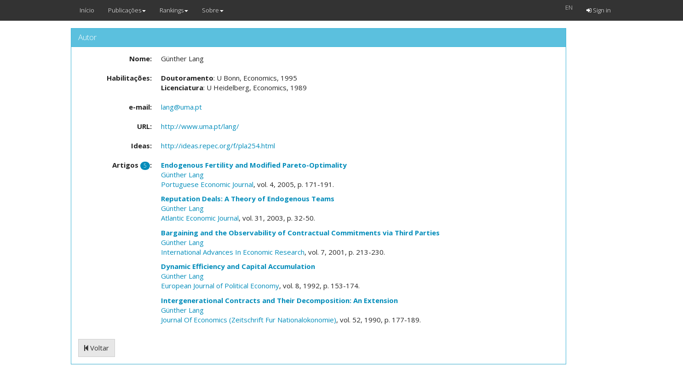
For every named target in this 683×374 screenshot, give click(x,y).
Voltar (96, 347)
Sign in (598, 10)
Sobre (213, 10)
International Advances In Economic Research (232, 252)
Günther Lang (182, 174)
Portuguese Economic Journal (207, 184)
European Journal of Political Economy (220, 285)
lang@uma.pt (181, 106)
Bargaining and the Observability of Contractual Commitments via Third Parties (300, 232)
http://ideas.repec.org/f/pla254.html (218, 145)
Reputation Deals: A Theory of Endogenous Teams (247, 198)
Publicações (127, 10)
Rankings (174, 10)
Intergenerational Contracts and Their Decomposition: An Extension (279, 300)
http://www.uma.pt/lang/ (200, 126)
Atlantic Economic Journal (200, 217)
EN (569, 7)
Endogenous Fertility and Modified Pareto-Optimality (254, 164)
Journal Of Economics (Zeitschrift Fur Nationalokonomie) (248, 319)
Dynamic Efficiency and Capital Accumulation (238, 266)
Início (87, 10)
